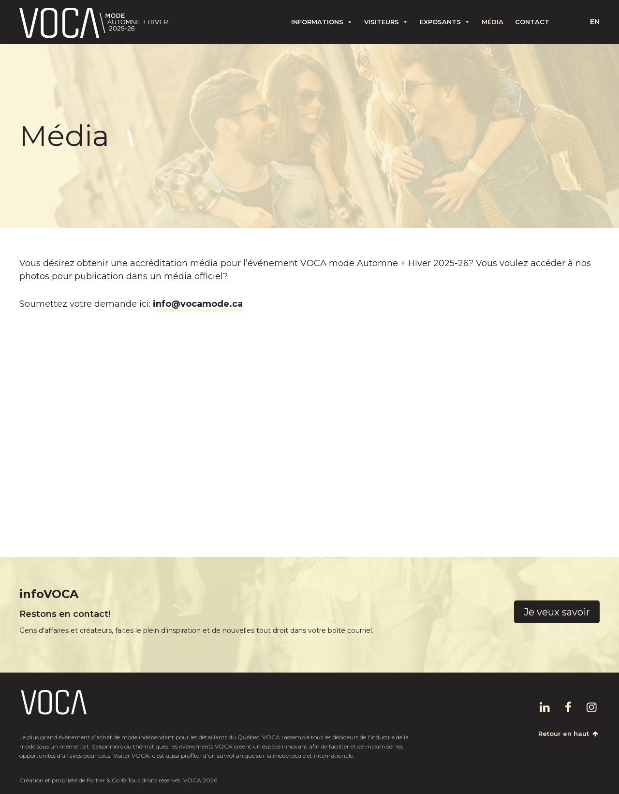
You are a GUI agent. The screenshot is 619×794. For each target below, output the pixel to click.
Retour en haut (569, 733)
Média (492, 22)
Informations (322, 22)
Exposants (445, 22)
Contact (532, 22)
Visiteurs (386, 22)
